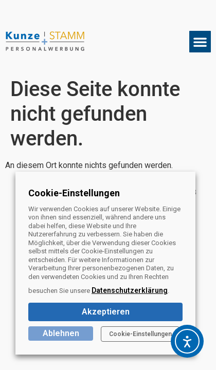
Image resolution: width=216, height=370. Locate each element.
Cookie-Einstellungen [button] (140, 334)
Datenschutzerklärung (130, 290)
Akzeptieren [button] (106, 312)
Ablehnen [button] (61, 333)
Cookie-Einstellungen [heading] (74, 193)
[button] (200, 41)
